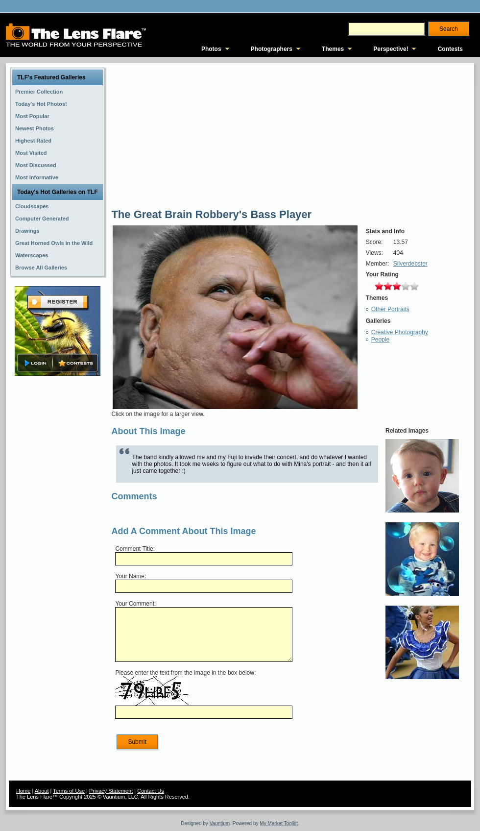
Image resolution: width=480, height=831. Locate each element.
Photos (211, 49)
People (380, 339)
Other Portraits (390, 309)
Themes (333, 49)
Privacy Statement (111, 791)
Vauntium (220, 823)
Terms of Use (69, 791)
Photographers (271, 49)
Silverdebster (410, 263)
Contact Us (150, 791)
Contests (450, 49)
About (42, 791)
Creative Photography (399, 332)
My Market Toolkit (279, 823)
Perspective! (390, 49)
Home (23, 791)
